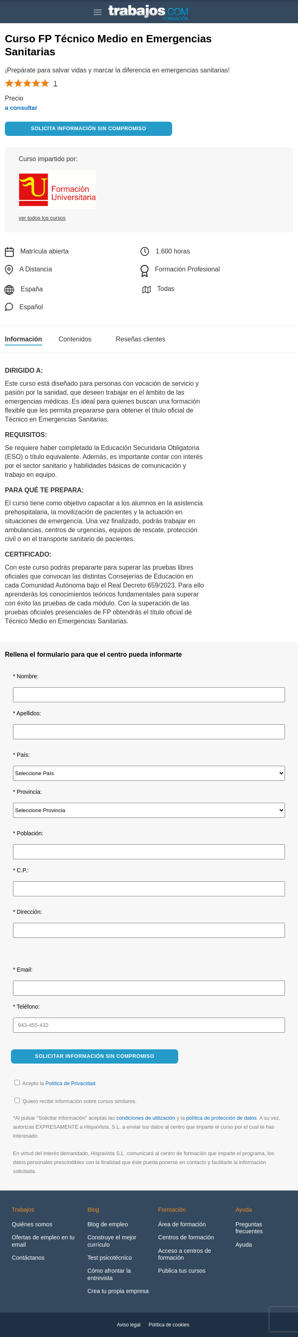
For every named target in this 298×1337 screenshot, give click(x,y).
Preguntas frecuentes (249, 1227)
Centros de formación (186, 1237)
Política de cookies (169, 1325)
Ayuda (243, 1244)
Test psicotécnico (109, 1257)
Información (23, 339)
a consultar (21, 107)
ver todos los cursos (42, 218)
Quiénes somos (32, 1224)
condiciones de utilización (145, 1118)
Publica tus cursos (182, 1270)
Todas (159, 289)
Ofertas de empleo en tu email (43, 1240)
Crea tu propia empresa (118, 1291)
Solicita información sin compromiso (88, 128)
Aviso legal (128, 1325)
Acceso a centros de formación (184, 1254)
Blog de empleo (107, 1224)
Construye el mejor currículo (111, 1240)
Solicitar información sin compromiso (94, 1056)
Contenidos (74, 339)
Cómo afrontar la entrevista (109, 1274)
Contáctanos (28, 1257)
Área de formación (182, 1224)
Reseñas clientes (140, 339)
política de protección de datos (221, 1118)
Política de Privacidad (70, 1083)
